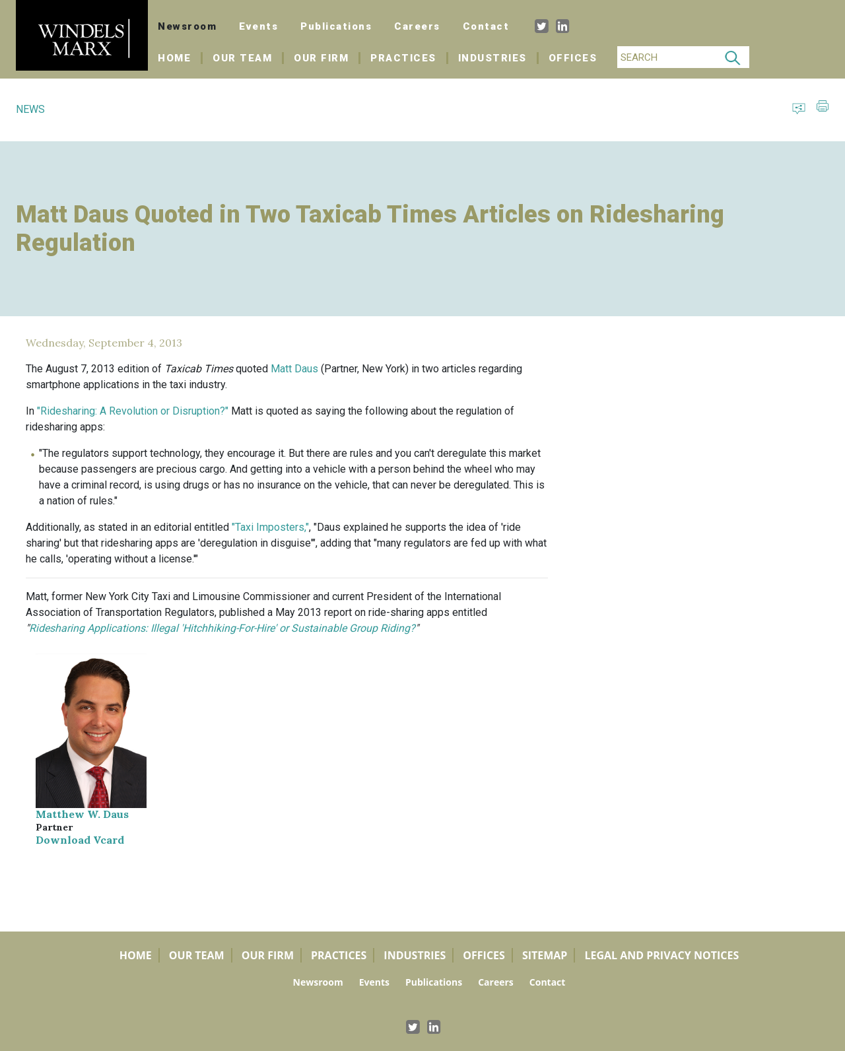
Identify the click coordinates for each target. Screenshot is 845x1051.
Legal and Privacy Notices (661, 955)
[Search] (666, 57)
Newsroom (187, 26)
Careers (417, 26)
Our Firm (321, 58)
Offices (573, 58)
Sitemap (545, 955)
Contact (486, 26)
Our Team (242, 58)
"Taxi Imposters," (270, 527)
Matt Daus (294, 368)
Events (258, 26)
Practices (403, 58)
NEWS (30, 109)
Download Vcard (80, 839)
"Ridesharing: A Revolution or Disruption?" (132, 411)
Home (180, 58)
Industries (492, 58)
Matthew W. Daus (82, 814)
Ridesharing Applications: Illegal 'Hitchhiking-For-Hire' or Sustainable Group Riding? (222, 628)
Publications (336, 26)
